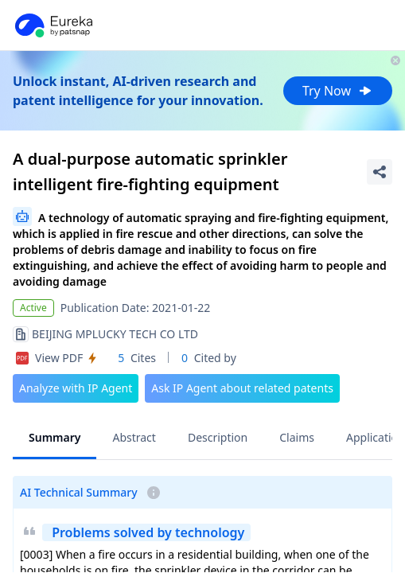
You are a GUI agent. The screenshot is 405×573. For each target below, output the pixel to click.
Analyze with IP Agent (75, 388)
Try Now (337, 90)
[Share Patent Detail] (379, 172)
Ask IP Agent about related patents (242, 388)
